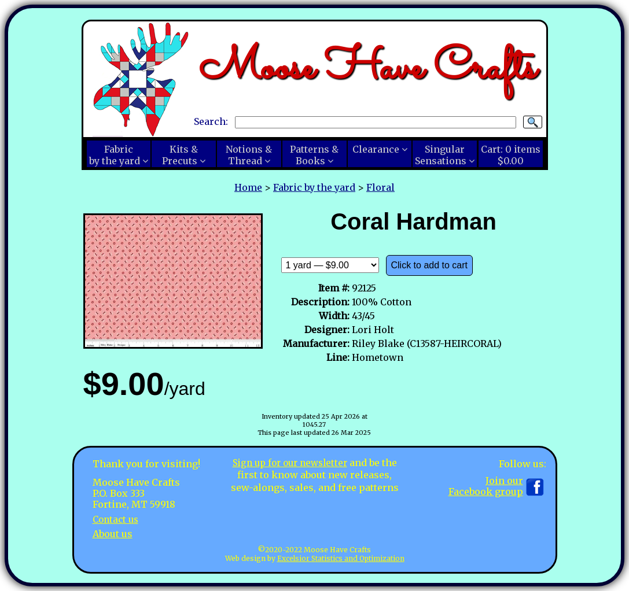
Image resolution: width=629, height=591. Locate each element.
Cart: (510, 155)
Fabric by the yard (314, 187)
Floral (380, 187)
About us (113, 534)
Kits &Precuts (180, 155)
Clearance (375, 149)
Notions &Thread (249, 155)
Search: (211, 121)
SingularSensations (440, 155)
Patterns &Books (314, 155)
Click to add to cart (429, 265)
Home (248, 187)
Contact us (117, 519)
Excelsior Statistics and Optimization (340, 558)
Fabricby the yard (114, 155)
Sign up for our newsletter (290, 462)
